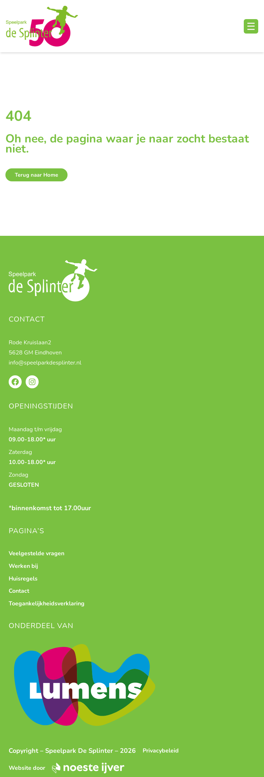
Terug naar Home (36, 174)
